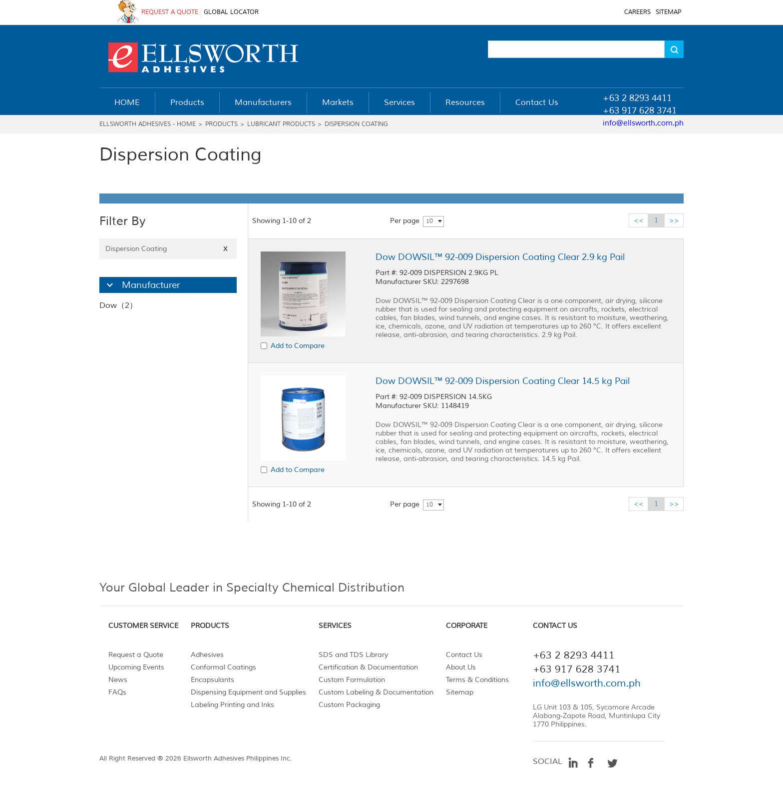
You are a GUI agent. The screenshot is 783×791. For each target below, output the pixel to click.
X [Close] (225, 248)
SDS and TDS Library (353, 654)
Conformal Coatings (223, 667)
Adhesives (207, 654)
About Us (461, 667)
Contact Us (464, 654)
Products (221, 124)
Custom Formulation (352, 680)
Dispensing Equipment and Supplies (248, 692)
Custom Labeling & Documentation (376, 692)
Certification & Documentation (368, 667)
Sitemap (459, 692)
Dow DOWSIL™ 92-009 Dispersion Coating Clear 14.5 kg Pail (503, 381)
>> (674, 220)
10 (429, 221)
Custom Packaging (349, 704)
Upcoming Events (136, 667)
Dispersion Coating (356, 124)
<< (639, 220)
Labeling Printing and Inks (232, 704)
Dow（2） (118, 305)
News (117, 680)
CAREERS (637, 12)
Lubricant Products (281, 124)
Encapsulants (212, 680)
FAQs (117, 692)
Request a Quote (135, 654)
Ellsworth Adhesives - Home (147, 124)
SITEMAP (668, 12)
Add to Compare (298, 346)
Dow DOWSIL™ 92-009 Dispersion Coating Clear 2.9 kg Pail (500, 257)
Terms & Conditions (477, 680)
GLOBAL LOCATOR (231, 12)
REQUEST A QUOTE (169, 12)
